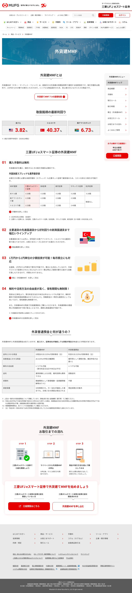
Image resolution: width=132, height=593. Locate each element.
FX (67, 27)
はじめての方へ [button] (11, 22)
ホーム (5, 34)
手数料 (56, 22)
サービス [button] (41, 22)
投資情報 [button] (89, 22)
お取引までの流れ (115, 124)
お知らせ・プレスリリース (17, 15)
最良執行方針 (25, 566)
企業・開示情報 (36, 15)
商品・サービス (16, 34)
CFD (71, 27)
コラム (123, 22)
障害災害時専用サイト (107, 566)
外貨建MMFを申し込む (73, 506)
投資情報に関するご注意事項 (54, 558)
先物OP (78, 27)
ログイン (122, 15)
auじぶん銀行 (120, 27)
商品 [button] (27, 22)
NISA (61, 27)
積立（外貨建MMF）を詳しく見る (25, 278)
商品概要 (111, 88)
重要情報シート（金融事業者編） (66, 566)
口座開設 (105, 15)
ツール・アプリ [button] (70, 22)
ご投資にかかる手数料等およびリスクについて (28, 558)
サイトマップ (49, 15)
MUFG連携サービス (107, 27)
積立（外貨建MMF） (116, 112)
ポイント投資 (93, 27)
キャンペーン (11, 27)
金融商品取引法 (74, 543)
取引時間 (111, 106)
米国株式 (45, 27)
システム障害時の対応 (20, 569)
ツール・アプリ (102, 534)
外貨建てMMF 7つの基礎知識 (49, 97)
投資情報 (16, 538)
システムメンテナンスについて (68, 554)
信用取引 (30, 27)
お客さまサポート (108, 22)
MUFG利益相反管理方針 (90, 566)
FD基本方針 (49, 566)
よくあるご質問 (62, 15)
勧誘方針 (15, 566)
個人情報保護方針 (37, 566)
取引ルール (112, 100)
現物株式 (21, 27)
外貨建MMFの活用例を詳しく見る (25, 318)
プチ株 (37, 27)
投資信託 (54, 27)
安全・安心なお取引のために (22, 554)
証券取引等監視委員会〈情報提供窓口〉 (42, 569)
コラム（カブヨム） (76, 538)
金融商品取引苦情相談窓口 (68, 569)
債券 (85, 27)
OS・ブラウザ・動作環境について (45, 554)
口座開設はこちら (31, 506)
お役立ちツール (114, 118)
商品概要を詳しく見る (21, 247)
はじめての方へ (19, 534)
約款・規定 (17, 543)
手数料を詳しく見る (20, 212)
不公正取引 (69, 558)
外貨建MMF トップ (115, 82)
